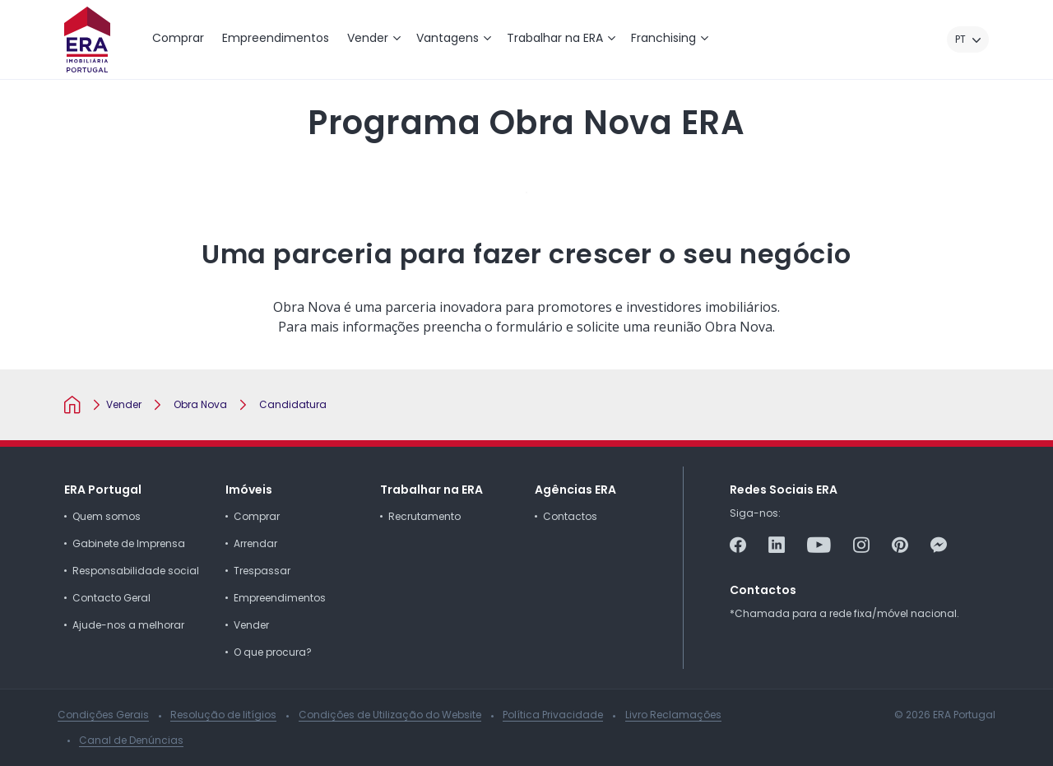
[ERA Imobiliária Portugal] (87, 39)
